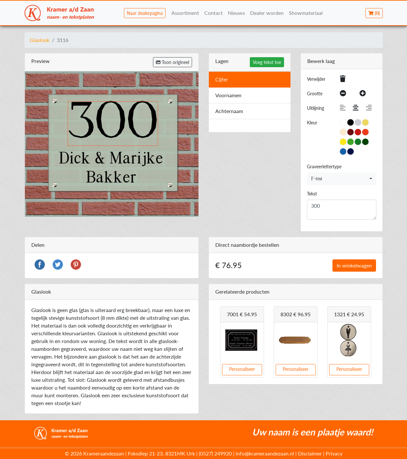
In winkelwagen (354, 265)
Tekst (312, 193)
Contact (213, 13)
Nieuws (236, 13)
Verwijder (316, 79)
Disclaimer (310, 453)
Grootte (314, 93)
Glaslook (39, 40)
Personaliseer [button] (242, 369)
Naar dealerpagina (145, 13)
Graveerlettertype (324, 166)
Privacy (334, 453)
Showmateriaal (306, 13)
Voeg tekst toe (267, 62)
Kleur (312, 122)
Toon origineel (172, 62)
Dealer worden (267, 13)
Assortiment (185, 13)
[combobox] (341, 178)
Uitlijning (315, 108)
